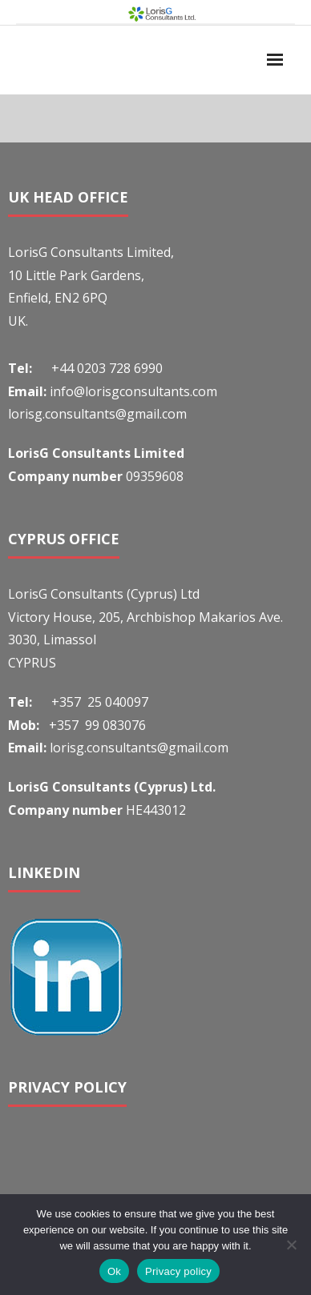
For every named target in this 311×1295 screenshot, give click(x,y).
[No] (291, 1245)
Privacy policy (178, 1271)
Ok (114, 1271)
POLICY (100, 1087)
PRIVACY (41, 1087)
